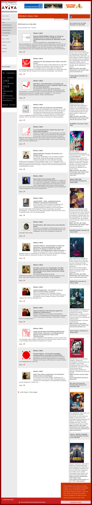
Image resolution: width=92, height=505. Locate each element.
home (43, 502)
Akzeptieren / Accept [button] (75, 502)
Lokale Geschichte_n (7, 27)
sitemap (26, 502)
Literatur (4, 45)
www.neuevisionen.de (76, 71)
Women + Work (6, 19)
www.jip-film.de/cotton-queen (78, 119)
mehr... (21, 52)
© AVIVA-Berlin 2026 (7, 499)
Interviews (4, 48)
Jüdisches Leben (6, 42)
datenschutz (38, 502)
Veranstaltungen (6, 33)
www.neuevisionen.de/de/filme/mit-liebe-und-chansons (80, 429)
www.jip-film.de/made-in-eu (77, 326)
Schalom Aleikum (6, 30)
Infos (3, 22)
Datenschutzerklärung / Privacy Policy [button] (74, 497)
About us (4, 51)
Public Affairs (5, 35)
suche (22, 502)
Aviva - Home (5, 16)
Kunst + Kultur (5, 38)
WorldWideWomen (7, 25)
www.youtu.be (80, 481)
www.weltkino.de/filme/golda (78, 479)
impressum (32, 502)
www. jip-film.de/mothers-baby (78, 277)
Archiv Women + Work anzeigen (28, 392)
